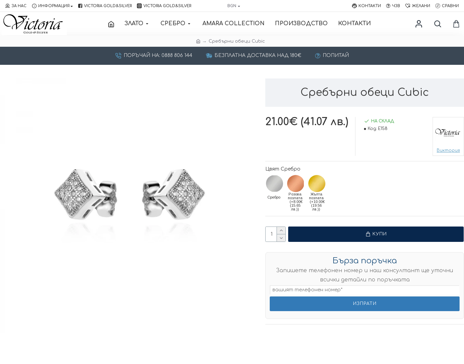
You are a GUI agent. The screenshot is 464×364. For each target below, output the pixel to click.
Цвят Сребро (282, 169)
